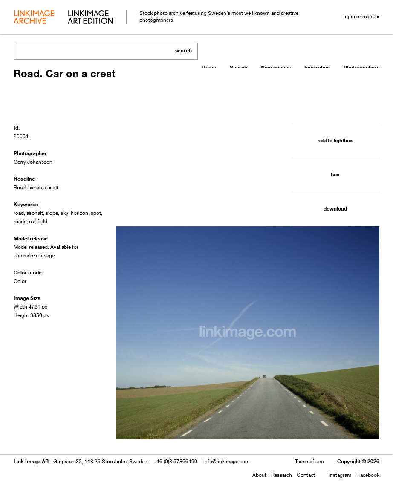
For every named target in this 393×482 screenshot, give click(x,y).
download (335, 208)
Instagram (340, 475)
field (42, 221)
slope (52, 213)
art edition (90, 17)
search (183, 50)
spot (96, 213)
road (19, 213)
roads (20, 221)
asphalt (34, 213)
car (32, 221)
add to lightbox (335, 140)
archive (34, 17)
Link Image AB (31, 461)
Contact (306, 475)
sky (64, 213)
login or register (361, 16)
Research (281, 475)
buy (335, 174)
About (259, 475)
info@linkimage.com (226, 461)
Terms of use (309, 461)
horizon (79, 213)
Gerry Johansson (33, 162)
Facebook (368, 475)
